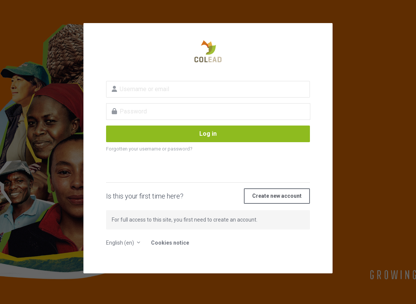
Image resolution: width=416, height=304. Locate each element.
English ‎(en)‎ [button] (120, 243)
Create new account (277, 196)
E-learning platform (208, 51)
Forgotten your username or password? (149, 149)
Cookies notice (170, 243)
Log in (208, 133)
